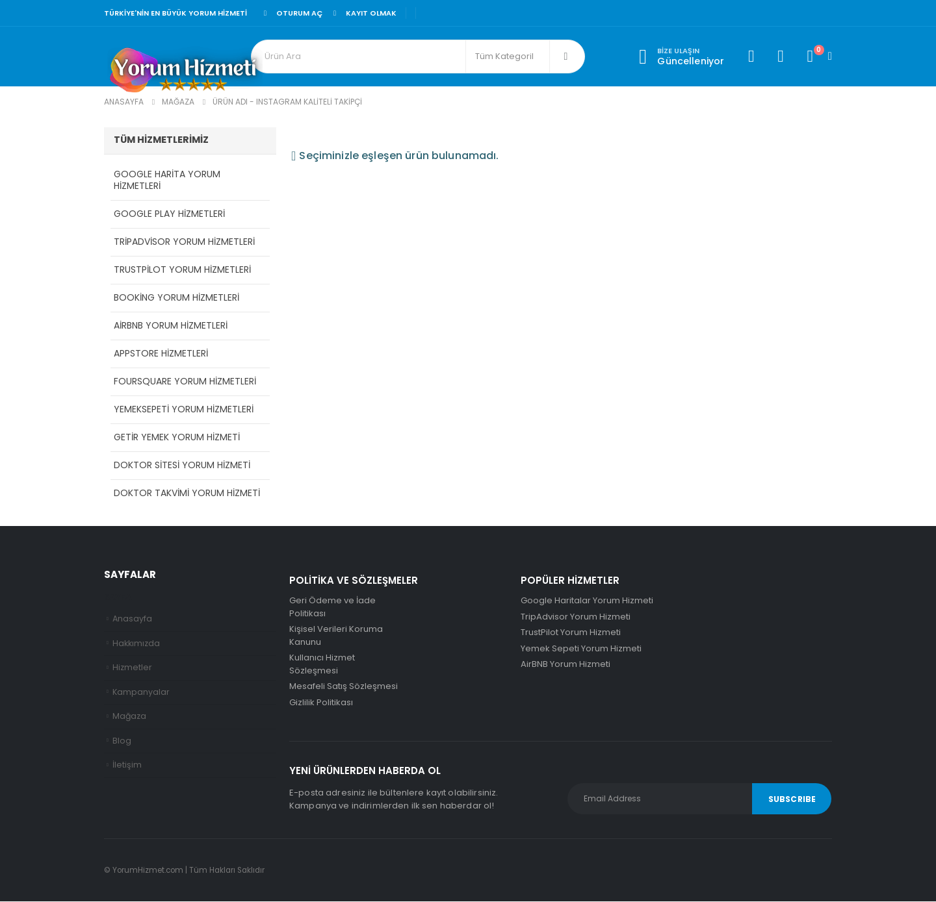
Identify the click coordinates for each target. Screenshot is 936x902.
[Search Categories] (507, 56)
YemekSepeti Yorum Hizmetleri (184, 409)
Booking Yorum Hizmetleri (176, 298)
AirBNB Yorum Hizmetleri (171, 325)
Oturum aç (290, 13)
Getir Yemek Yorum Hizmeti (177, 437)
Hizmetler (132, 667)
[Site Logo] (185, 71)
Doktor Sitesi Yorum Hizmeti (182, 465)
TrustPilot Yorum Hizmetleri (182, 270)
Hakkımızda (136, 643)
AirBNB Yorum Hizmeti (565, 664)
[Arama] (566, 56)
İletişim (127, 765)
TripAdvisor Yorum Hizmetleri (184, 242)
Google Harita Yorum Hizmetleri (167, 180)
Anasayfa (132, 619)
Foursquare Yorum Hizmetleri (185, 381)
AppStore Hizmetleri (161, 353)
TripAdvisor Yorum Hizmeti (575, 617)
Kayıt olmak (362, 13)
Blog (121, 741)
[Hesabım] (751, 56)
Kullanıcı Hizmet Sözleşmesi (322, 664)
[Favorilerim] (780, 56)
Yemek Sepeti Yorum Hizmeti (581, 649)
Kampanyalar (141, 692)
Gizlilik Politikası (321, 703)
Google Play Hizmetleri (169, 214)
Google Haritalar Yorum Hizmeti (587, 601)
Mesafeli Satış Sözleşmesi (343, 687)
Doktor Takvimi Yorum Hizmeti (187, 493)
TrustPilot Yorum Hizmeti (571, 633)
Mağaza (129, 716)
